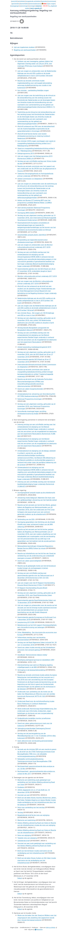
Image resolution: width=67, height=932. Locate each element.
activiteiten (21, 1)
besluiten (44, 1)
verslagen (32, 6)
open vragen (51, 3)
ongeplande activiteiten (33, 1)
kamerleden (24, 3)
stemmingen (24, 6)
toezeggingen (15, 6)
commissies (52, 1)
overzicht (14, 1)
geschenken (15, 3)
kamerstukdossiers (34, 3)
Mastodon (39, 929)
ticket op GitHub (50, 927)
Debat (19, 878)
